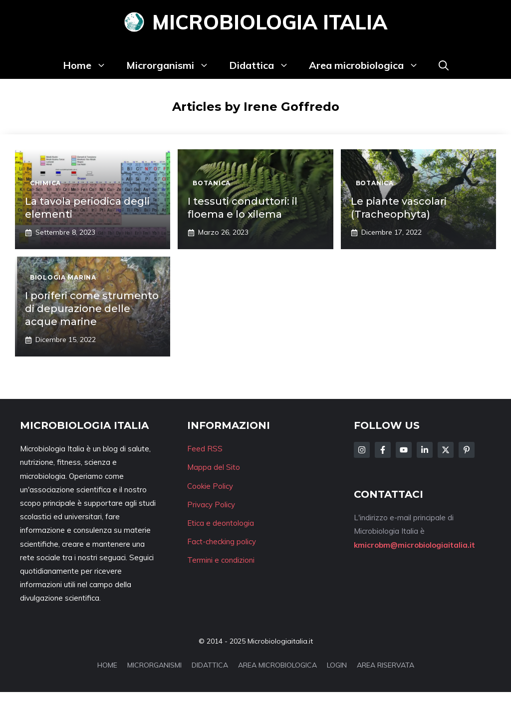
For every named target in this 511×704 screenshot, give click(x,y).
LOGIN (337, 665)
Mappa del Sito (213, 467)
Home (89, 65)
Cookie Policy (210, 486)
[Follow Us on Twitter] (446, 450)
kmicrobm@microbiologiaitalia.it (414, 545)
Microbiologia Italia (269, 21)
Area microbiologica (369, 65)
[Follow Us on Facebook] (383, 450)
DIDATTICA (210, 665)
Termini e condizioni (221, 560)
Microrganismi (172, 65)
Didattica (264, 65)
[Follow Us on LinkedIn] (425, 450)
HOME (107, 665)
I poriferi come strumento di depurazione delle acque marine (92, 309)
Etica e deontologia (220, 523)
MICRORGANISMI (154, 665)
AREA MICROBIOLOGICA (277, 665)
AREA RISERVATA (385, 665)
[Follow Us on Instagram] (362, 450)
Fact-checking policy (221, 541)
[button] (444, 65)
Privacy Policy (211, 504)
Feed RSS (205, 448)
